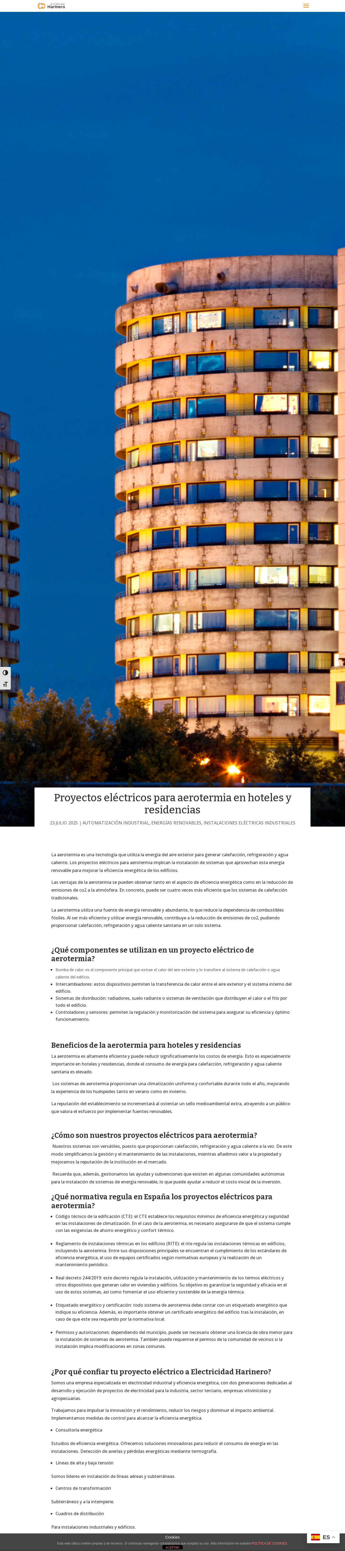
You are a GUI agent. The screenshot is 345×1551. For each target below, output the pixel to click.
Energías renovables (176, 823)
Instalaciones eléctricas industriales (249, 823)
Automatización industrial (115, 823)
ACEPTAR (172, 1547)
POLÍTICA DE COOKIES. (269, 1543)
